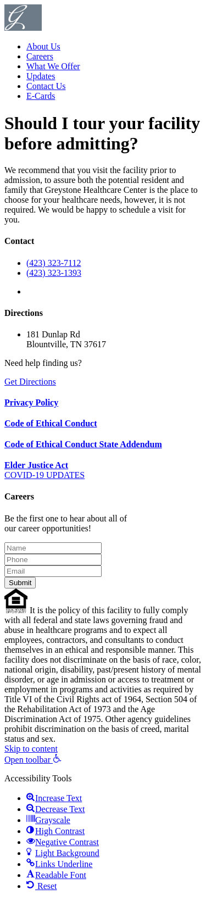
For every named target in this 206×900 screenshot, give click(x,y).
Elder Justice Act (36, 465)
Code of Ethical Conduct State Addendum (83, 444)
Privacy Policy (31, 402)
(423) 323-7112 (53, 263)
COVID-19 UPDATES (44, 475)
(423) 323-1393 (53, 272)
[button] (33, 759)
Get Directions (30, 381)
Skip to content (31, 748)
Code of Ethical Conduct (50, 423)
